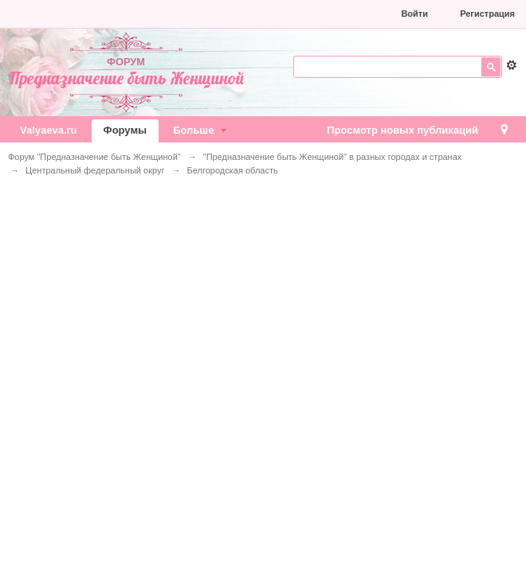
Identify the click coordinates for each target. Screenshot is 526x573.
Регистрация (487, 13)
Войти (414, 13)
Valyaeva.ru (48, 130)
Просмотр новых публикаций (402, 130)
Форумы (125, 130)
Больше (201, 130)
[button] (281, 13)
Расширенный (511, 65)
